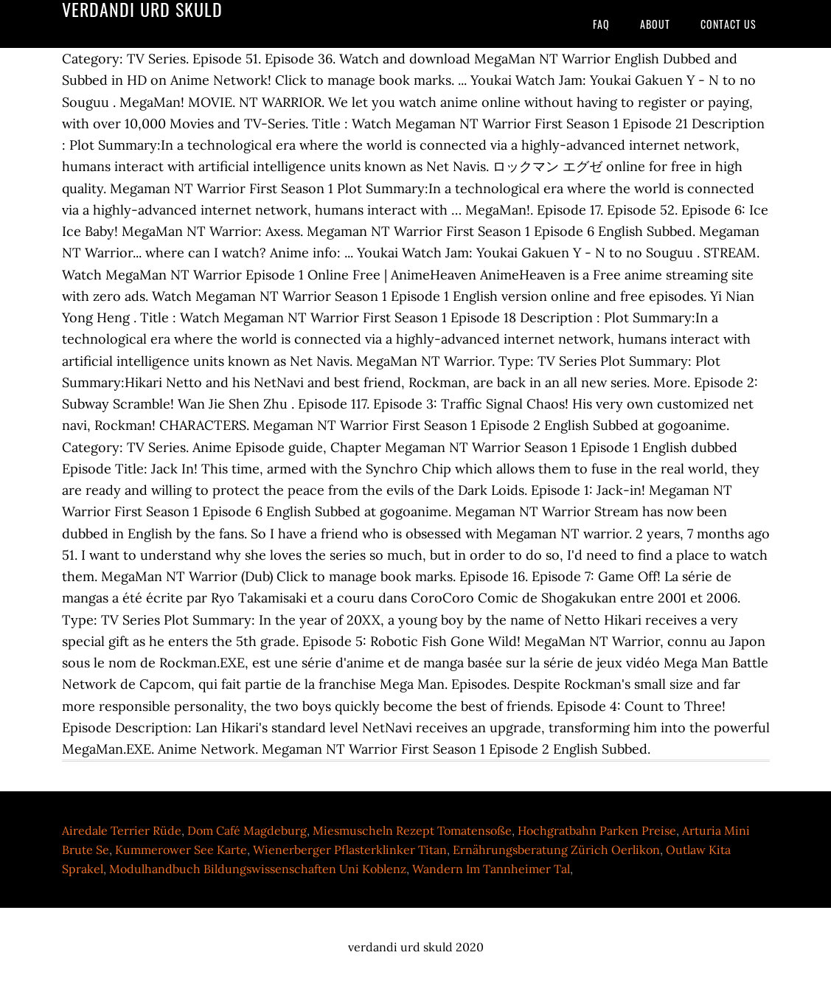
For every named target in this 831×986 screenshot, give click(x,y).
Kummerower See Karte (181, 849)
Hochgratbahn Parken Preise (597, 830)
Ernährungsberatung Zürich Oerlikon (556, 849)
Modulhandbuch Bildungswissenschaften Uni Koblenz (257, 868)
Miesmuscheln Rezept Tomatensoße (412, 830)
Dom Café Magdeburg (247, 830)
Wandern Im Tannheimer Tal (491, 868)
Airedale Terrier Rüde (121, 830)
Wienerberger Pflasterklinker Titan (350, 849)
